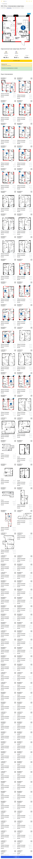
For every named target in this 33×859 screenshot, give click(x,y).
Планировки (4, 3)
